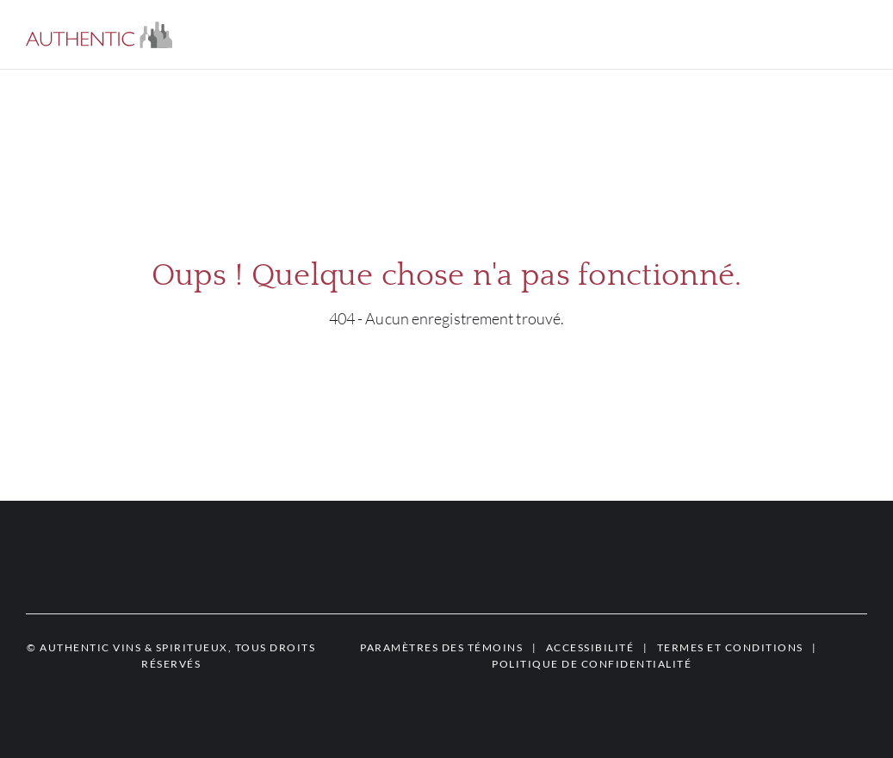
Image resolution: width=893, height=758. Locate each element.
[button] (99, 34)
